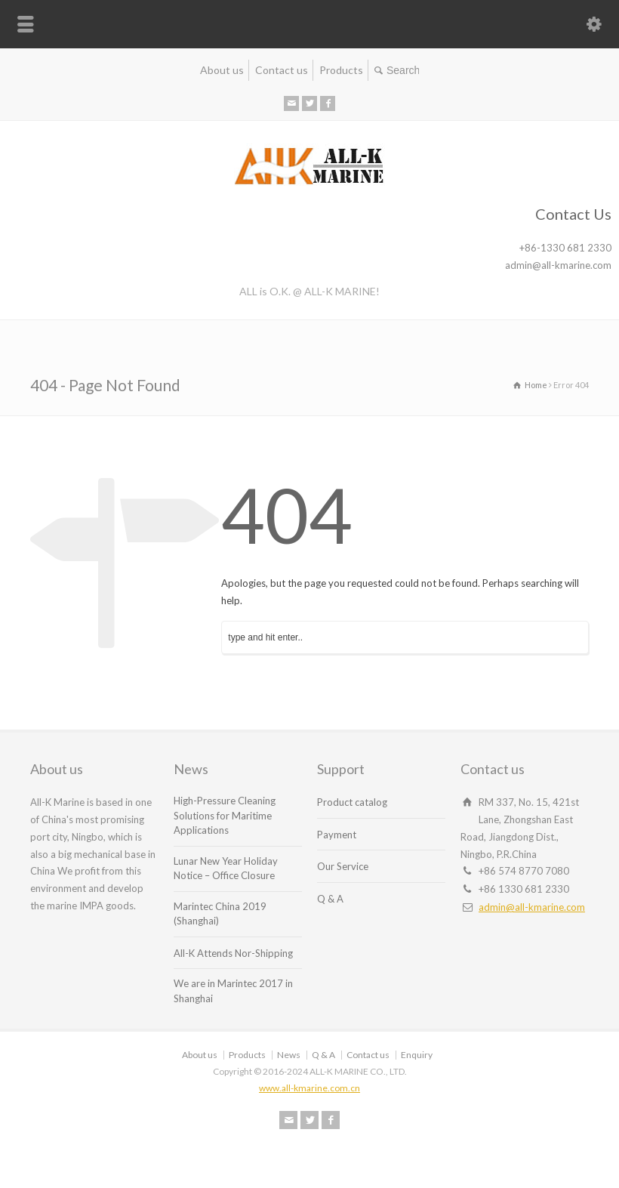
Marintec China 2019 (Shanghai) (220, 913)
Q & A (330, 899)
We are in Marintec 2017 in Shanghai (233, 990)
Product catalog (352, 802)
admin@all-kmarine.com (532, 907)
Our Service (342, 866)
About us (222, 69)
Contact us (281, 69)
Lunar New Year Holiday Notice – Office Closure (226, 868)
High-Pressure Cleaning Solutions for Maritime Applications (225, 815)
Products (341, 69)
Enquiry (417, 1054)
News (288, 1054)
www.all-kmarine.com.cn (309, 1088)
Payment (336, 835)
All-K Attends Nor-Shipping (233, 953)
